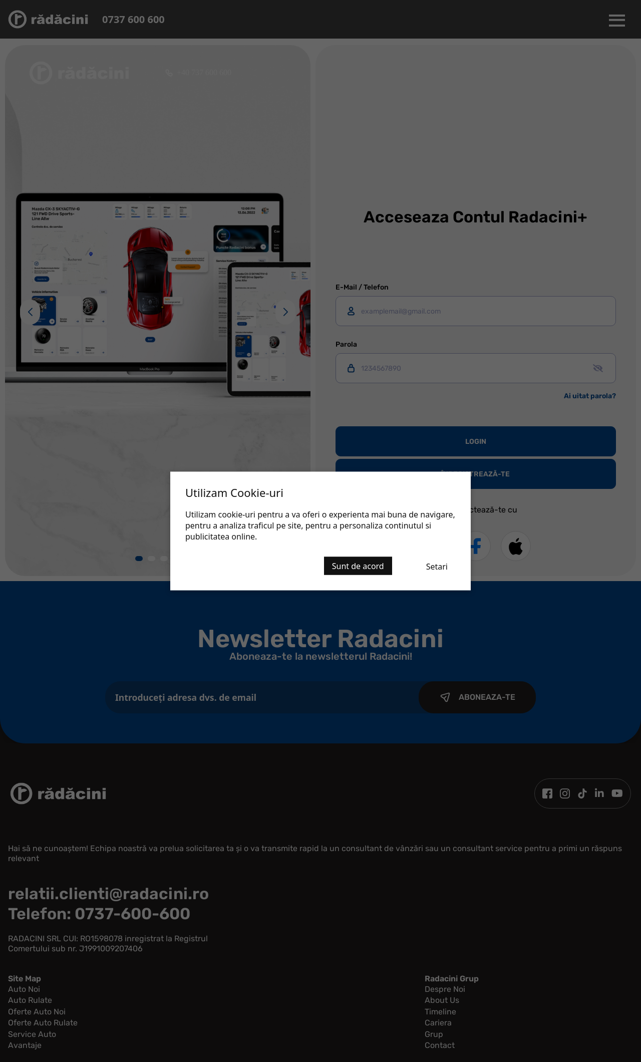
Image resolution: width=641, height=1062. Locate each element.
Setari (437, 566)
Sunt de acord (358, 566)
